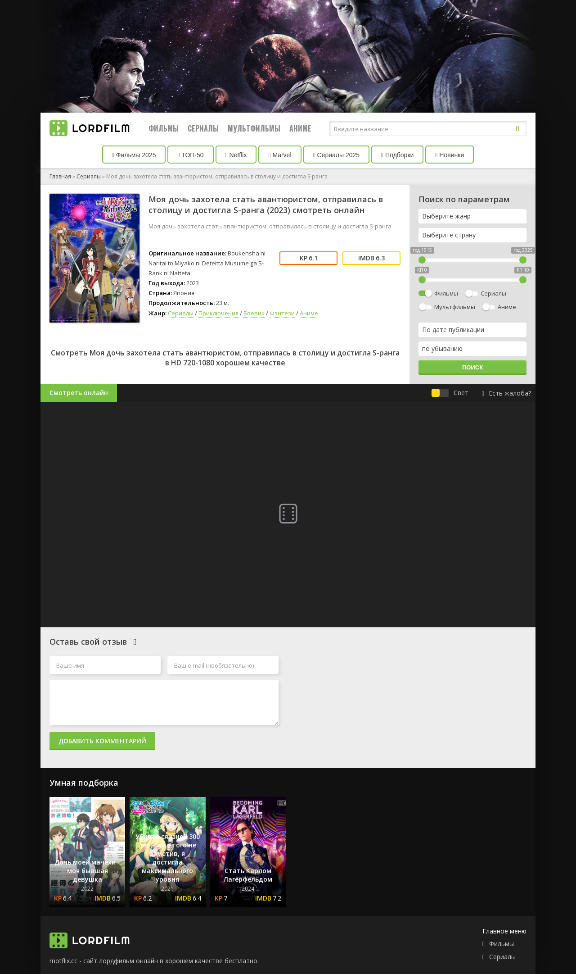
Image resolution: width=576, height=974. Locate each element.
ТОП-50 (190, 155)
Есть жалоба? (506, 393)
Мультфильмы (254, 128)
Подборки (397, 155)
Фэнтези (282, 313)
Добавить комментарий (102, 741)
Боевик (254, 313)
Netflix (236, 155)
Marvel (279, 155)
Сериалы (203, 128)
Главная (60, 176)
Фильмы (163, 128)
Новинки (449, 155)
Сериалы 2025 (336, 155)
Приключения (218, 313)
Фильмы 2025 (134, 155)
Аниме (300, 128)
